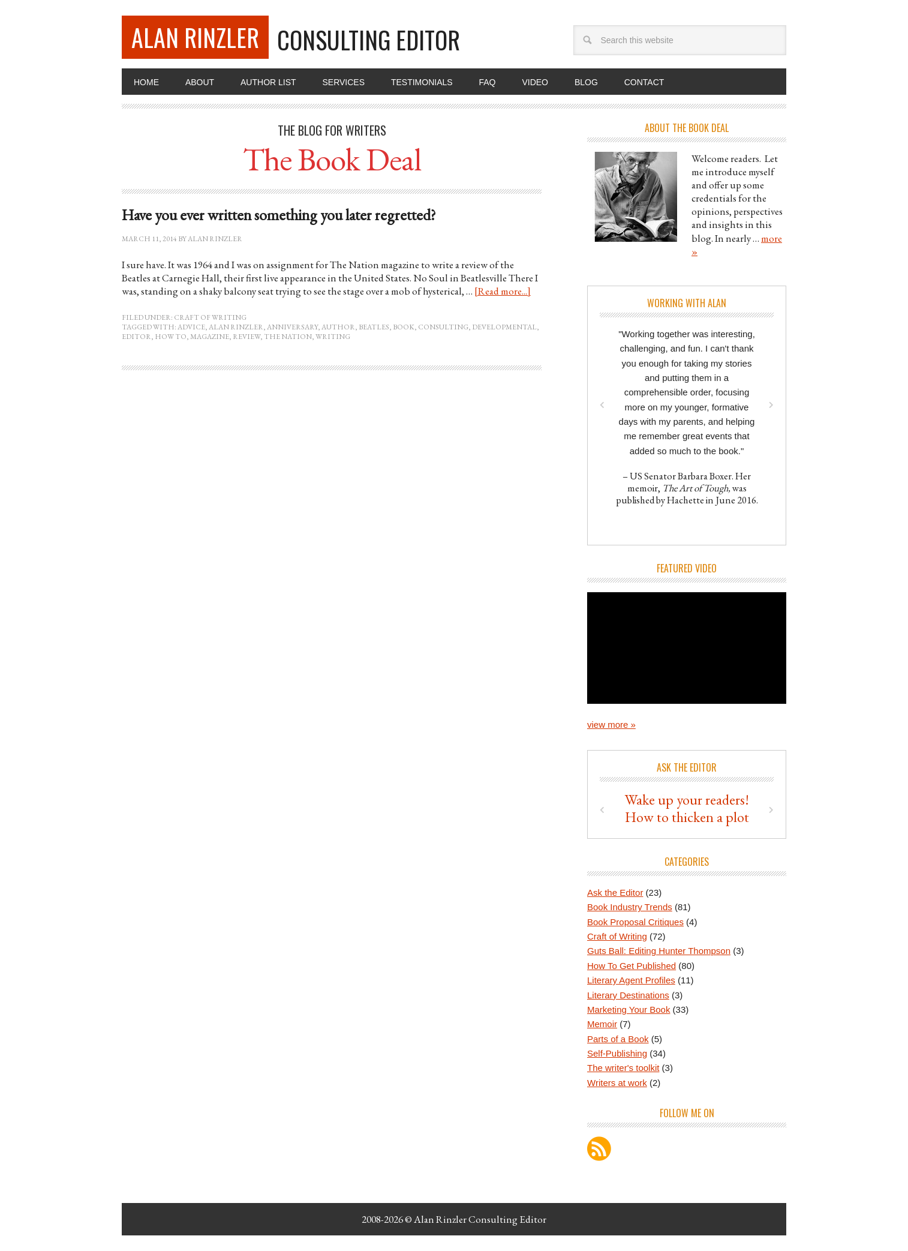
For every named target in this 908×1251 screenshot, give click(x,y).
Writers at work (617, 1083)
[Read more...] (502, 291)
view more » (611, 724)
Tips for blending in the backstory (687, 808)
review (246, 336)
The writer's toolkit (623, 1068)
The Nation (288, 336)
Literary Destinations (628, 995)
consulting (443, 327)
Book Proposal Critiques (635, 922)
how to (171, 336)
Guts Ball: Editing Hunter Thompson (658, 951)
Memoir (602, 1024)
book (403, 327)
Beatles (374, 327)
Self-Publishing (617, 1053)
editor (136, 336)
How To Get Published (631, 966)
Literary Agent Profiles (631, 980)
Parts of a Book (618, 1039)
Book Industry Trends (629, 907)
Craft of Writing (210, 317)
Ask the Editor (615, 892)
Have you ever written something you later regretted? (279, 215)
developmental (504, 327)
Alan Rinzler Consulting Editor (480, 1219)
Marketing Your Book (628, 1009)
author (338, 327)
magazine (209, 336)
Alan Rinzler (195, 37)
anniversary (292, 327)
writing (332, 336)
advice (191, 327)
